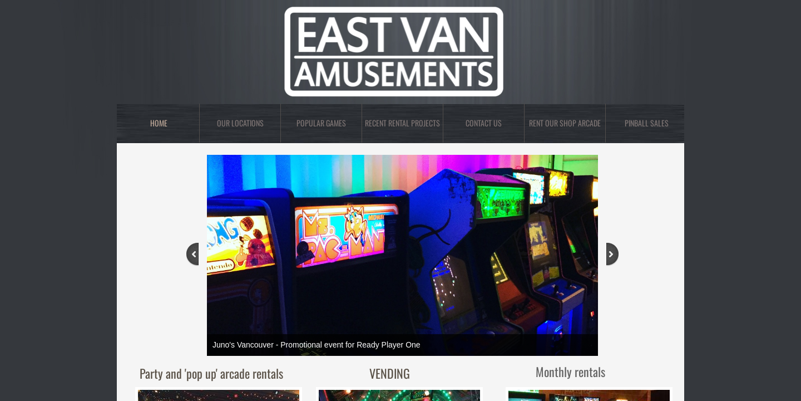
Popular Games (321, 123)
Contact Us (484, 123)
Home (158, 123)
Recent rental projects (402, 123)
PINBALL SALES (647, 123)
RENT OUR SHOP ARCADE (565, 123)
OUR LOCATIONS (240, 123)
